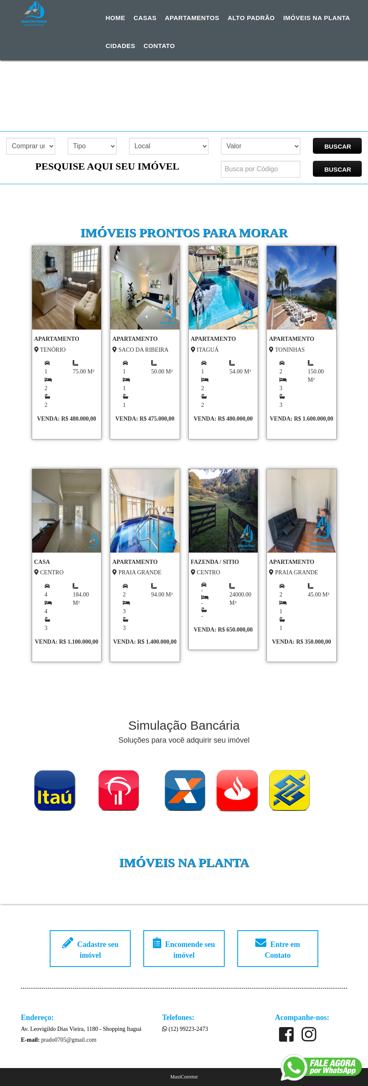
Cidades (120, 45)
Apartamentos (192, 17)
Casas (145, 17)
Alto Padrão (251, 17)
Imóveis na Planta (316, 17)
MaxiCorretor (184, 1077)
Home (115, 17)
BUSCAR (337, 146)
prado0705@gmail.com (68, 1040)
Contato (159, 45)
